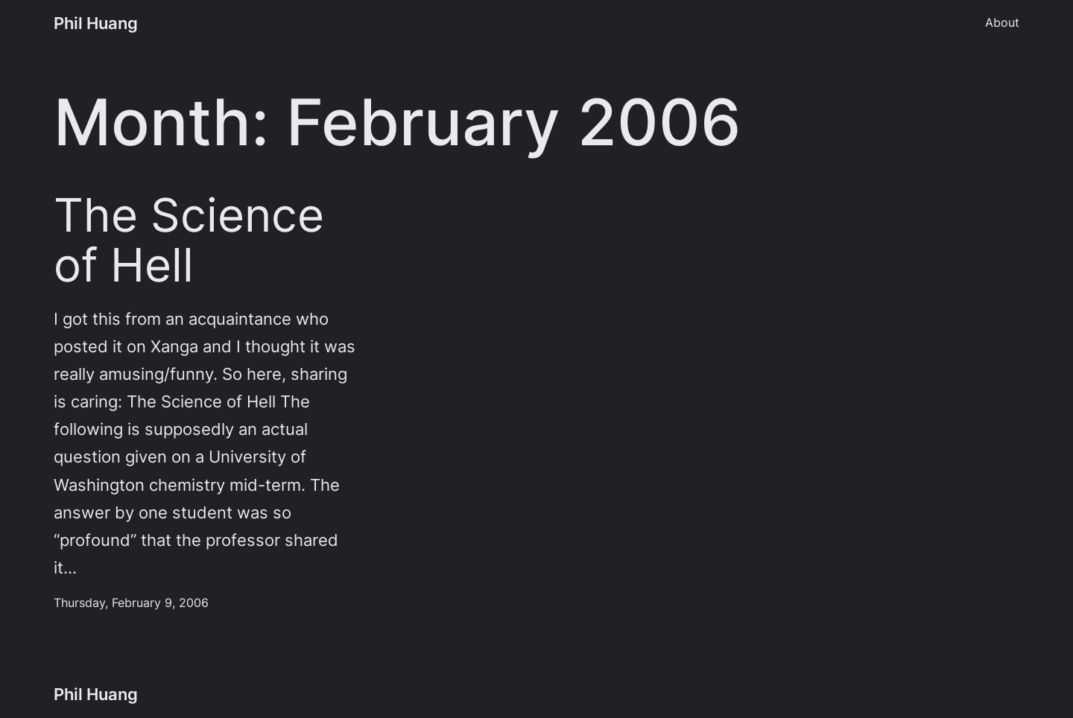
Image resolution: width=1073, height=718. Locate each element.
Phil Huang (96, 23)
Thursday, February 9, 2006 (131, 603)
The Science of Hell (189, 240)
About (1002, 23)
